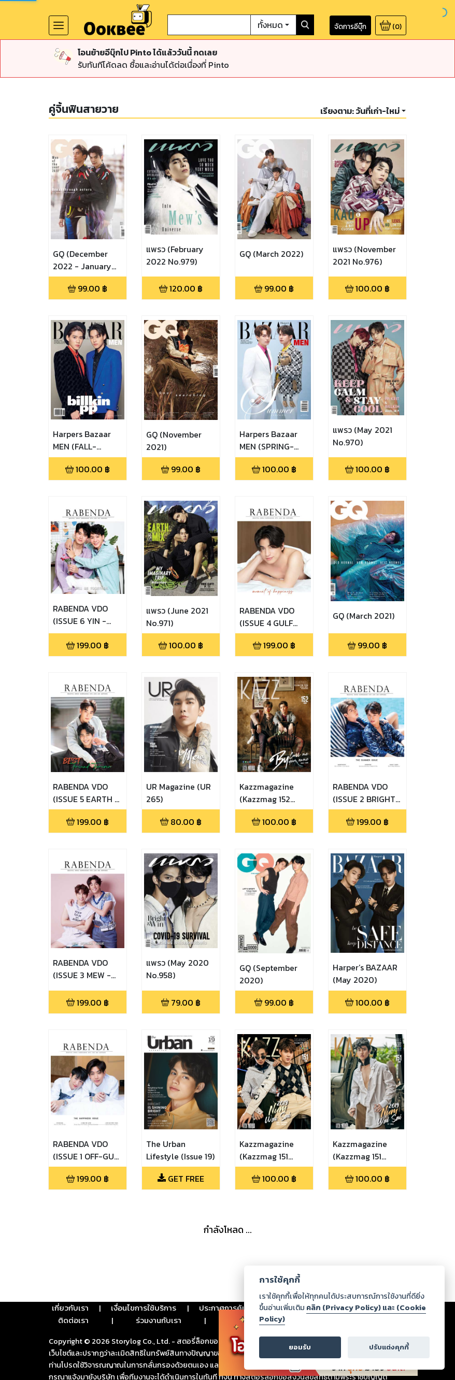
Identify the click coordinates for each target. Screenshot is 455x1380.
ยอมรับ (300, 1347)
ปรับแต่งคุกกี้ (389, 1347)
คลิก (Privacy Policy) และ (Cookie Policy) (342, 1313)
